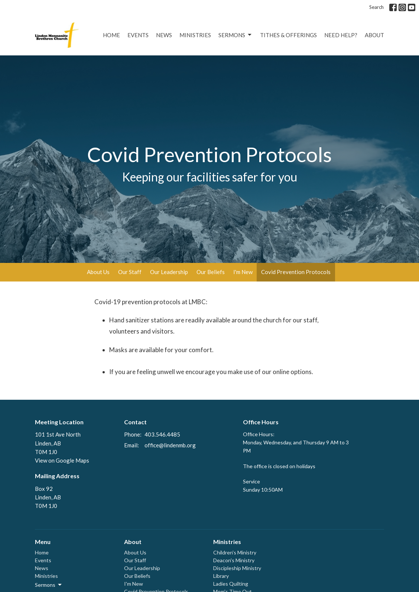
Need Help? (340, 35)
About (374, 35)
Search (376, 7)
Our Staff (130, 271)
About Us (98, 271)
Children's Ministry (234, 552)
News (164, 35)
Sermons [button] (49, 585)
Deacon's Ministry (233, 560)
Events (138, 35)
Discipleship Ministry (237, 568)
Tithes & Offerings (288, 35)
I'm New (243, 271)
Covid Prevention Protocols (296, 271)
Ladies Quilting (230, 583)
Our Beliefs (210, 271)
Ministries (195, 35)
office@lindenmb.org (170, 445)
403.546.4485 (162, 434)
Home (111, 35)
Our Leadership (169, 271)
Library (221, 576)
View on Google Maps (62, 460)
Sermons (235, 35)
